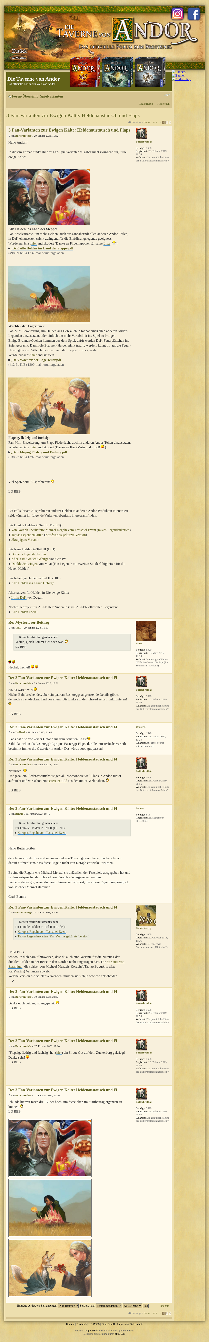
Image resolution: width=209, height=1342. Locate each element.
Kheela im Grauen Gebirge (29, 559)
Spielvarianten (51, 96)
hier (34, 243)
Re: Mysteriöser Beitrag (28, 622)
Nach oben (168, 615)
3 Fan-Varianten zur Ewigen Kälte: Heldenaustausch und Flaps (73, 115)
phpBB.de (120, 1333)
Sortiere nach (100, 1305)
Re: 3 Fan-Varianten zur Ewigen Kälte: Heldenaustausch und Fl (62, 678)
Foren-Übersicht (25, 96)
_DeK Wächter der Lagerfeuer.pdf (36, 360)
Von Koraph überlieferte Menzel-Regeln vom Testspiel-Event (53, 530)
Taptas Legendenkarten (27, 535)
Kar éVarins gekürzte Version (65, 535)
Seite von (151, 122)
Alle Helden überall (24, 612)
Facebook (81, 1324)
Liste (106, 243)
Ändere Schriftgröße (167, 95)
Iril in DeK (18, 597)
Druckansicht (160, 95)
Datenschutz (136, 1324)
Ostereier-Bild (57, 781)
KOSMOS (94, 1324)
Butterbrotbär (23, 135)
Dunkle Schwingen (24, 564)
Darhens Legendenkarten (28, 554)
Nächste (164, 1305)
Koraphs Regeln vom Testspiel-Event (42, 832)
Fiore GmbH (108, 1324)
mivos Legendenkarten (113, 530)
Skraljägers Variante (25, 540)
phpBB (92, 1330)
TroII (18, 627)
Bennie (19, 813)
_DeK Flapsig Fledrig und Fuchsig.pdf (39, 452)
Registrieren (146, 103)
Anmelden (163, 103)
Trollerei (20, 732)
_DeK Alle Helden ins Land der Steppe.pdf (42, 248)
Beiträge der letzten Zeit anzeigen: (48, 1305)
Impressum (123, 1324)
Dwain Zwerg (23, 912)
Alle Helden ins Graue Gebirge (32, 583)
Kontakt (70, 1324)
